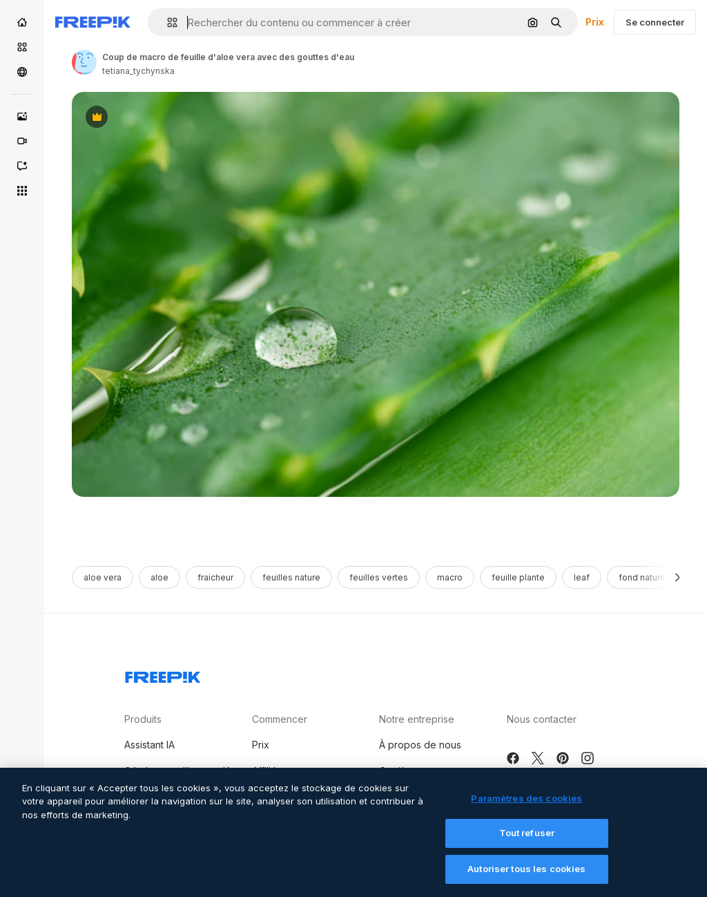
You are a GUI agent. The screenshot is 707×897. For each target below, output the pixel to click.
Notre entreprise (416, 719)
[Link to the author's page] (84, 62)
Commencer (279, 719)
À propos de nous (420, 744)
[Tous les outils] (22, 191)
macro (450, 577)
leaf (582, 577)
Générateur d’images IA (177, 771)
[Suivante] (678, 577)
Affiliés (267, 771)
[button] (167, 22)
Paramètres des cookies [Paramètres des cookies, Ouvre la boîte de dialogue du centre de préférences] (526, 811)
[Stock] (22, 47)
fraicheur (215, 577)
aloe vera (103, 577)
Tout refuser (527, 846)
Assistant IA (149, 744)
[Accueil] (22, 22)
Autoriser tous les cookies (526, 881)
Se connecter (655, 22)
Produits (143, 719)
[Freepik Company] (163, 674)
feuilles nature (291, 577)
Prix (594, 22)
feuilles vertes (378, 577)
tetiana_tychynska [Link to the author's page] (138, 71)
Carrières (400, 771)
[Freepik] (92, 22)
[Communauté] (22, 72)
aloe (159, 577)
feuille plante (518, 577)
